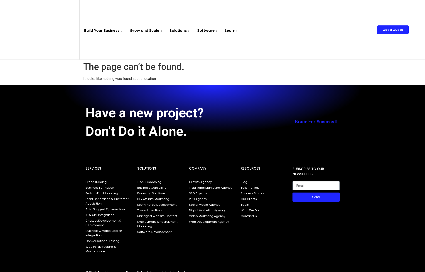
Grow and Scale (146, 30)
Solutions (180, 30)
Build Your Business (103, 30)
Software (207, 30)
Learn (232, 30)
